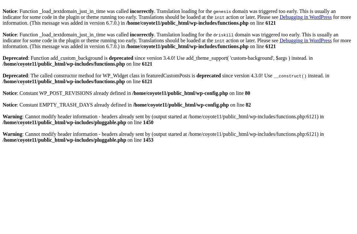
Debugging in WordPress (306, 17)
